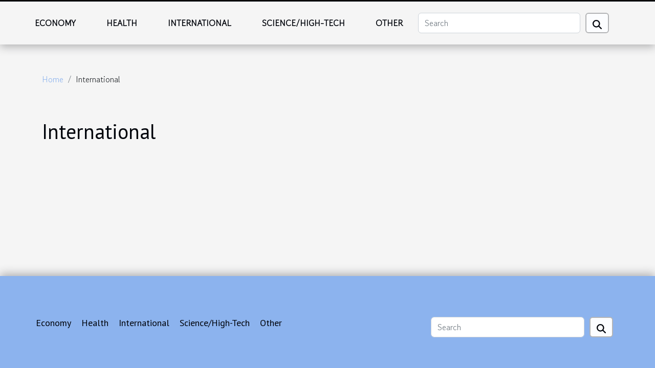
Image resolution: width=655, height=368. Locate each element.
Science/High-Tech (303, 23)
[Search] (499, 23)
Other (389, 23)
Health (121, 23)
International (199, 23)
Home (52, 79)
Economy (55, 23)
